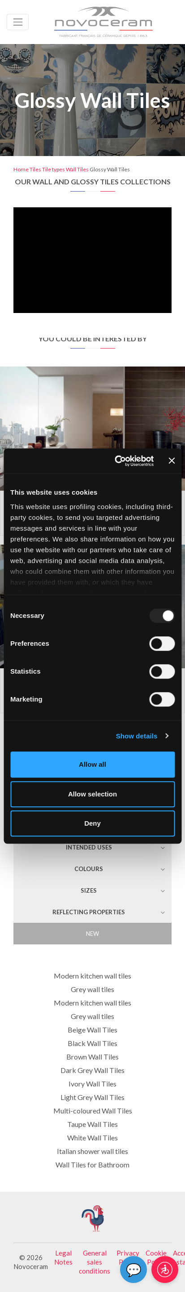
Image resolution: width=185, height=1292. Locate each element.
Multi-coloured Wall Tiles (92, 1110)
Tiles (35, 169)
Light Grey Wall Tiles (92, 1097)
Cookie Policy (156, 1257)
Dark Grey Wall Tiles (92, 1070)
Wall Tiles (77, 169)
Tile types (53, 169)
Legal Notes (63, 1257)
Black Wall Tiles (92, 1043)
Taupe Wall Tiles (92, 1124)
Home (21, 169)
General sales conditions (94, 1262)
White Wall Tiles (92, 1137)
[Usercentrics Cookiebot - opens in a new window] (116, 461)
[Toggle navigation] (18, 22)
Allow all (92, 764)
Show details (137, 736)
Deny (92, 823)
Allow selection (92, 794)
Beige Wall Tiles (92, 1029)
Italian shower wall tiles (92, 1151)
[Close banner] (171, 461)
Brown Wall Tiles (92, 1056)
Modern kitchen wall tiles (92, 975)
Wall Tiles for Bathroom (92, 1164)
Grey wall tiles (92, 989)
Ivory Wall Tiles (92, 1083)
